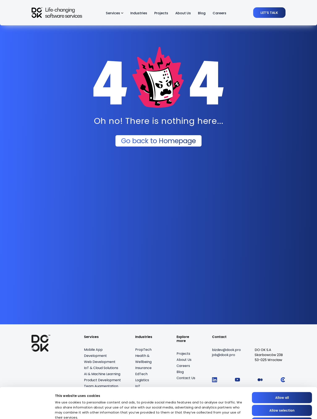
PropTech (143, 349)
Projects (161, 13)
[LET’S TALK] (269, 12)
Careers (219, 13)
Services (113, 13)
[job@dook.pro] (223, 354)
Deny (282, 396)
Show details (66, 411)
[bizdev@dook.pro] (226, 349)
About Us (183, 13)
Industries (138, 13)
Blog (202, 13)
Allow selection (282, 384)
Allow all (282, 371)
